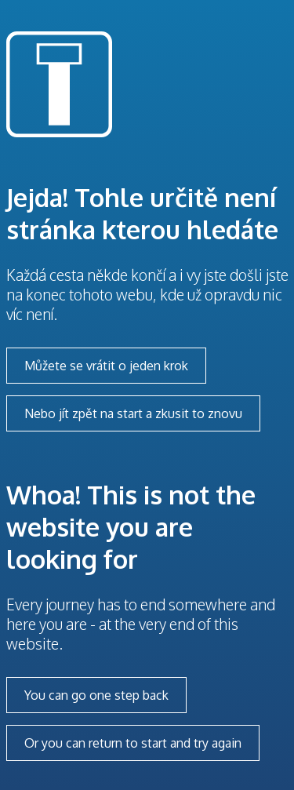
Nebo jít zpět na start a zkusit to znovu (133, 413)
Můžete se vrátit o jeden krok (106, 365)
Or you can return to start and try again (132, 743)
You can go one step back (96, 695)
